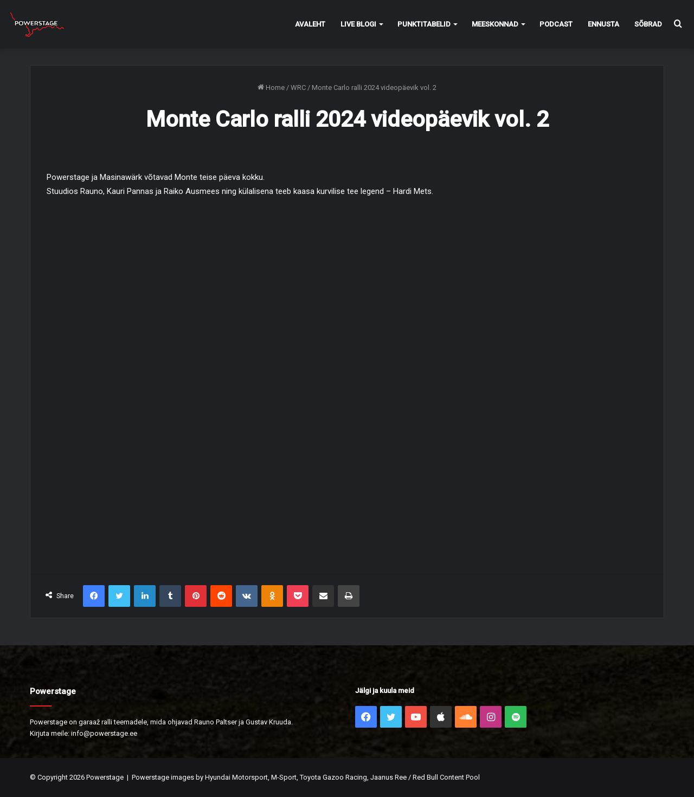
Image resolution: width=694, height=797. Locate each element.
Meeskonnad (495, 24)
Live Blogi (358, 24)
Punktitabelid (424, 24)
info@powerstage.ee (104, 733)
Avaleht (310, 24)
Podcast (556, 24)
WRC (298, 87)
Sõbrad (648, 24)
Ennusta (603, 24)
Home (271, 87)
